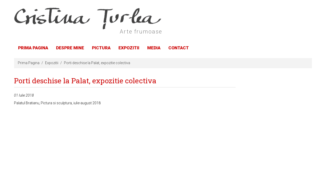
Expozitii (128, 47)
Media (153, 47)
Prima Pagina (33, 47)
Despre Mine (70, 47)
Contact (178, 47)
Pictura (101, 47)
